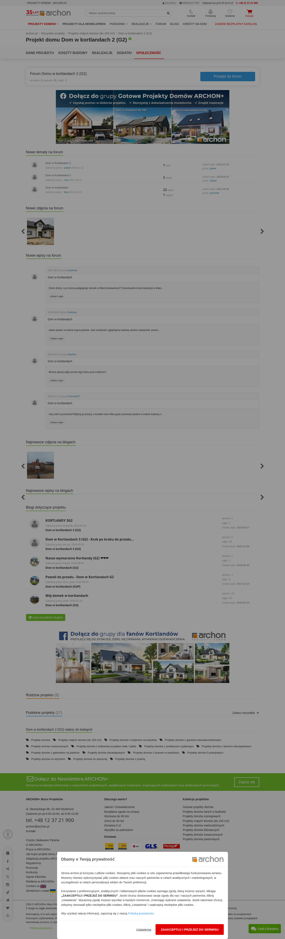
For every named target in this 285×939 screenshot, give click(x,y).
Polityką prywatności (141, 913)
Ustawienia (143, 929)
